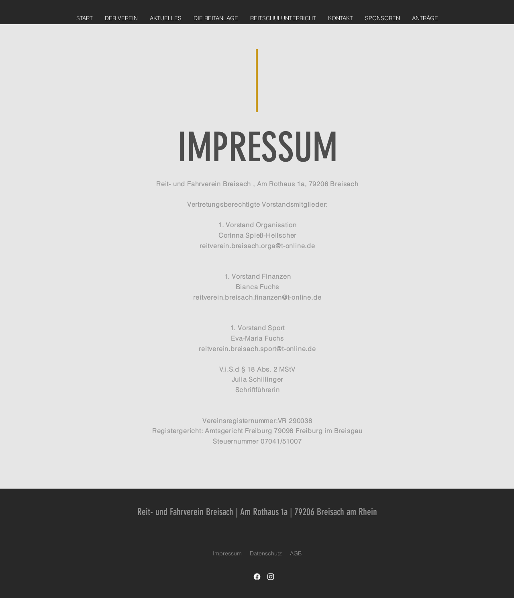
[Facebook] (257, 576)
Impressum (227, 553)
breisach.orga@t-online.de (273, 246)
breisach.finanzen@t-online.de (273, 297)
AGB (296, 553)
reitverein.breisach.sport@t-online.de (257, 349)
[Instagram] (270, 576)
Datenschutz (266, 553)
